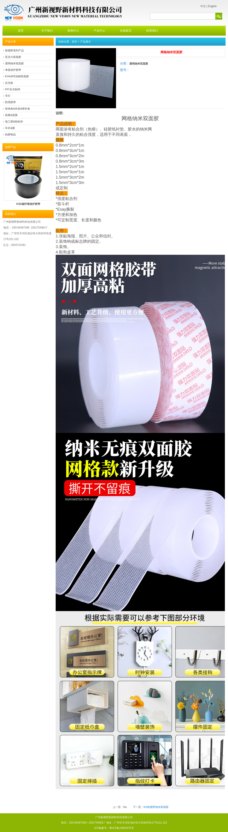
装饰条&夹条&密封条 (17, 108)
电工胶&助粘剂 (14, 121)
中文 (203, 6)
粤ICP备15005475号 (121, 828)
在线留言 (126, 30)
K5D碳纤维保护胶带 (28, 204)
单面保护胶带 (13, 69)
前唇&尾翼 (11, 115)
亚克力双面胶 (13, 57)
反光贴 (9, 82)
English (212, 6)
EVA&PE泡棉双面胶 (17, 76)
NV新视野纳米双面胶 (156, 807)
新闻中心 (73, 30)
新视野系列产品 (14, 50)
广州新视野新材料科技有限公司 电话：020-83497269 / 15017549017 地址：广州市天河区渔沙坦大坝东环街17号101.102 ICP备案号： (114, 823)
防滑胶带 (10, 102)
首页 (21, 30)
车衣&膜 (10, 128)
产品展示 (85, 41)
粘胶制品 (10, 134)
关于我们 (47, 30)
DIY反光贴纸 (12, 89)
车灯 (7, 95)
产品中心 (99, 30)
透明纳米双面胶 (14, 63)
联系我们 (152, 30)
